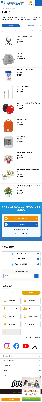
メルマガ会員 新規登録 (7, 361)
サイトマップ (4, 370)
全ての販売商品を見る (32, 337)
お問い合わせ (11, 399)
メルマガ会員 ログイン (7, 365)
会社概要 (3, 375)
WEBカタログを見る (20, 233)
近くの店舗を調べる (22, 224)
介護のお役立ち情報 (6, 356)
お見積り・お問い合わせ (21, 218)
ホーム (3, 8)
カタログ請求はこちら (20, 229)
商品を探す (8, 8)
